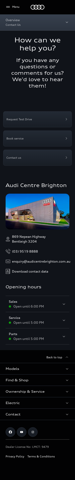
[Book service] (37, 138)
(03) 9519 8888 (22, 251)
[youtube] (21, 432)
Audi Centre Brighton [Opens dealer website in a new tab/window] (36, 185)
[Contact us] (37, 158)
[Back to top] (57, 357)
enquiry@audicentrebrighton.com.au (38, 261)
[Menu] (37, 7)
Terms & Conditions (41, 456)
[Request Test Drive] (37, 119)
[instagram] (33, 432)
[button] (37, 368)
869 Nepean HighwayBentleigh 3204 (26, 239)
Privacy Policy (15, 456)
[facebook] (10, 432)
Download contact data (27, 271)
